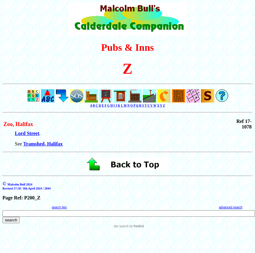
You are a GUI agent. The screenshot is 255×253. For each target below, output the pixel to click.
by (136, 226)
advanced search (230, 207)
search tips (59, 207)
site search (121, 226)
